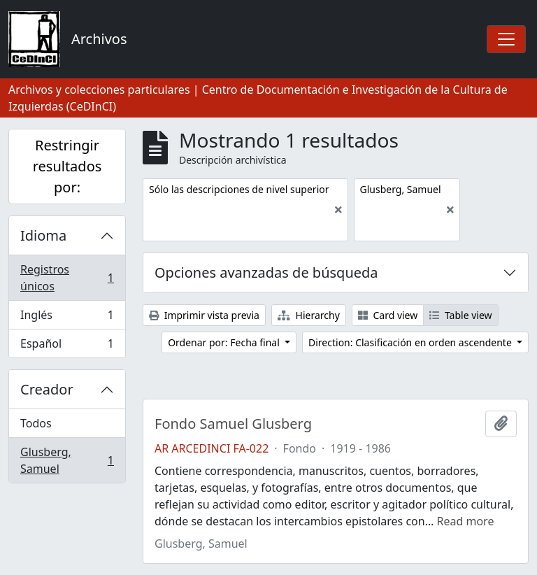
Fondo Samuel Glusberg (233, 424)
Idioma (43, 235)
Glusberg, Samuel (67, 460)
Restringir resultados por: (67, 166)
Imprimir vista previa (204, 315)
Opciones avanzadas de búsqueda (266, 272)
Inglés (67, 317)
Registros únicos (67, 278)
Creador (46, 389)
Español (67, 346)
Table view (460, 315)
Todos (36, 423)
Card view (387, 315)
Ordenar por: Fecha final (225, 342)
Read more (465, 521)
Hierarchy (309, 315)
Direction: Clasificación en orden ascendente (411, 342)
